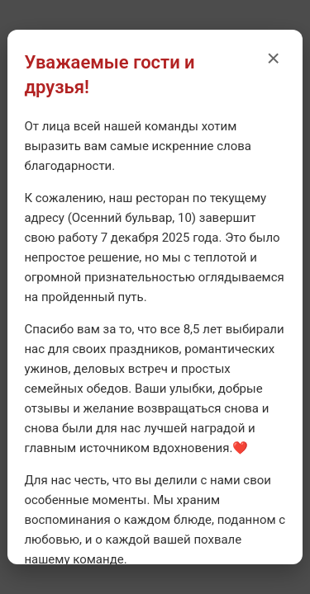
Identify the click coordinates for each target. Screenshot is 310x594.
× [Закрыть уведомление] (272, 58)
